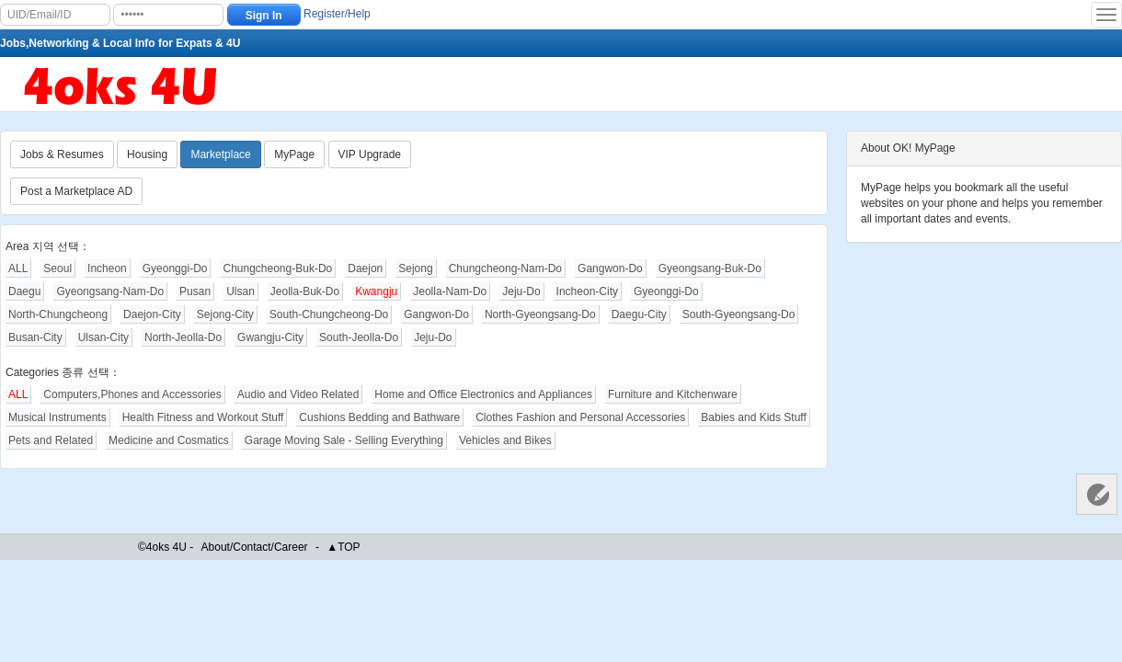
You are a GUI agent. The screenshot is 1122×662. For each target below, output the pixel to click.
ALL (18, 268)
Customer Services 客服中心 (1096, 494)
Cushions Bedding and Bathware (379, 417)
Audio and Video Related (298, 394)
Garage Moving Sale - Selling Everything (344, 440)
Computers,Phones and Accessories (132, 394)
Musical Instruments (57, 417)
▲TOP (343, 547)
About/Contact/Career (254, 547)
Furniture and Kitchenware (673, 394)
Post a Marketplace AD (76, 191)
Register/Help (337, 13)
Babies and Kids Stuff (754, 417)
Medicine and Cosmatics (169, 440)
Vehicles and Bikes (505, 440)
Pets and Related (50, 440)
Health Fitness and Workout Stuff (203, 417)
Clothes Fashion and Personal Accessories (580, 417)
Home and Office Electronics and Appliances (483, 394)
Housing (147, 154)
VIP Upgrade (370, 154)
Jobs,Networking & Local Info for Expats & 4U (120, 43)
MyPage (294, 154)
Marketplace (220, 154)
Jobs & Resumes (62, 154)
